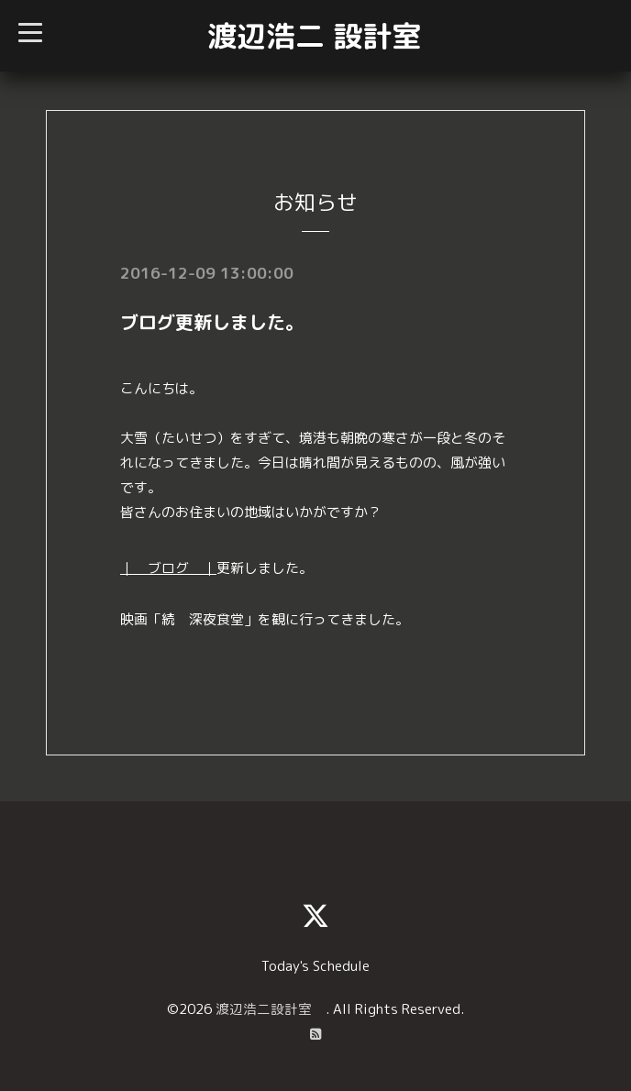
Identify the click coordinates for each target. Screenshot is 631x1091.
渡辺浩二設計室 (271, 1008)
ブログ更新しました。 (212, 322)
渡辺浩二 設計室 (314, 36)
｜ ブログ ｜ (168, 568)
